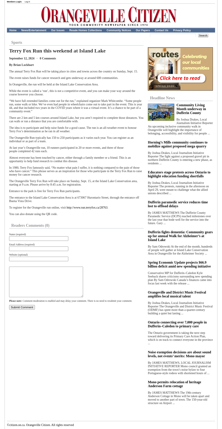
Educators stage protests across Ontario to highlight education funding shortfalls (179, 174)
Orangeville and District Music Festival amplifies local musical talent (177, 294)
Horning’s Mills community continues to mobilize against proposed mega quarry (177, 144)
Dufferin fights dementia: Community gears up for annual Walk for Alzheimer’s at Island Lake (180, 236)
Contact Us (161, 30)
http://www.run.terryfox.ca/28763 (87, 207)
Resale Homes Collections (85, 30)
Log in (27, 2)
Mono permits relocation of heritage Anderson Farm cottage (174, 384)
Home (12, 30)
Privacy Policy (182, 30)
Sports (16, 42)
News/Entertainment (33, 30)
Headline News (162, 98)
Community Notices (119, 30)
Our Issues (58, 30)
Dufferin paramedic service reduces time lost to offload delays (178, 204)
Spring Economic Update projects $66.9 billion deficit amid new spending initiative (179, 264)
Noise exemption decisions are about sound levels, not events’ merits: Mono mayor (179, 354)
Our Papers (143, 30)
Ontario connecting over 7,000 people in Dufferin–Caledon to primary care (177, 324)
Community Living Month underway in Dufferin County (191, 109)
